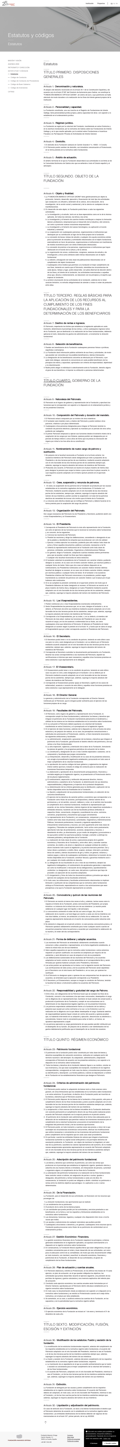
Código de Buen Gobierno (20, 84)
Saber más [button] (107, 1438)
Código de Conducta (18, 77)
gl (114, 3)
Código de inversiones (19, 88)
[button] (8, 3)
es (112, 3)
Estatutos (14, 74)
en (117, 3)
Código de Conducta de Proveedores (25, 81)
